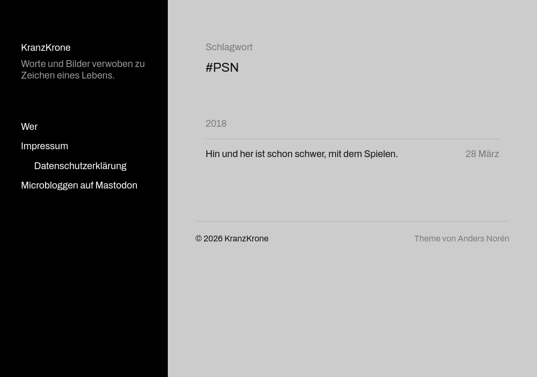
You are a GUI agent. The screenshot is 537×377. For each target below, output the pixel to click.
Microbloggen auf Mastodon (79, 185)
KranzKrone (46, 47)
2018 (216, 123)
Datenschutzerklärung (80, 166)
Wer (29, 126)
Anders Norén (483, 238)
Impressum (44, 146)
